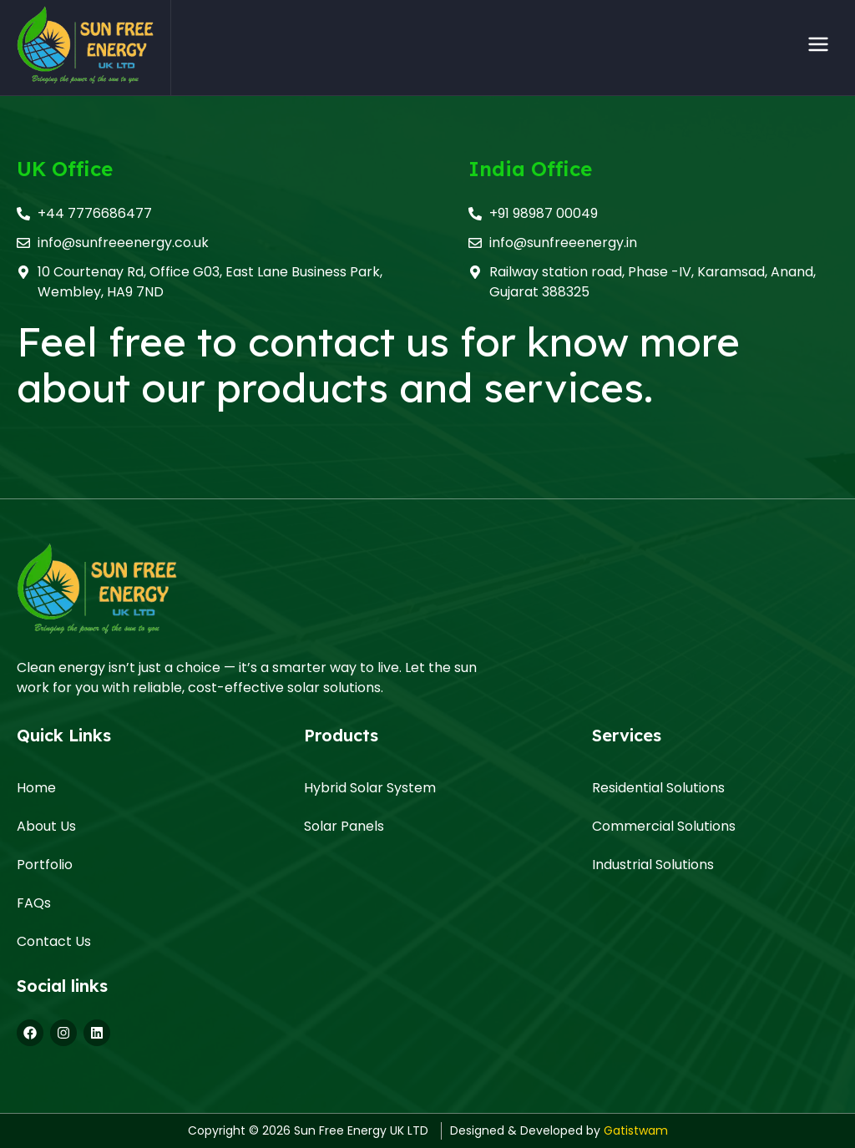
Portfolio (45, 864)
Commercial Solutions (664, 826)
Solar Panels (344, 826)
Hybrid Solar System (370, 787)
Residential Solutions (658, 787)
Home (36, 787)
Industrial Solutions (653, 864)
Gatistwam (636, 1130)
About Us (46, 826)
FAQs (34, 903)
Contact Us (54, 941)
